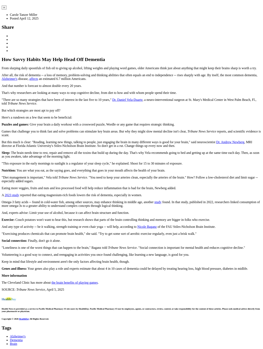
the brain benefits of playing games (75, 282)
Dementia (16, 340)
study (157, 202)
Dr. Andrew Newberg (230, 142)
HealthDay (24, 319)
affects (33, 79)
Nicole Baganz (147, 226)
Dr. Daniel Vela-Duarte (127, 99)
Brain (13, 344)
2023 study (12, 195)
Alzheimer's (9, 79)
